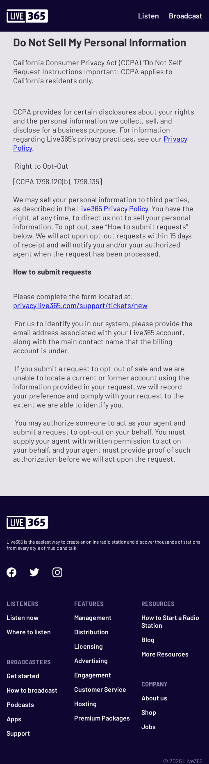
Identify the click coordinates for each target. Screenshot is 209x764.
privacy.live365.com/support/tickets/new (80, 305)
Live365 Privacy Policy (112, 208)
